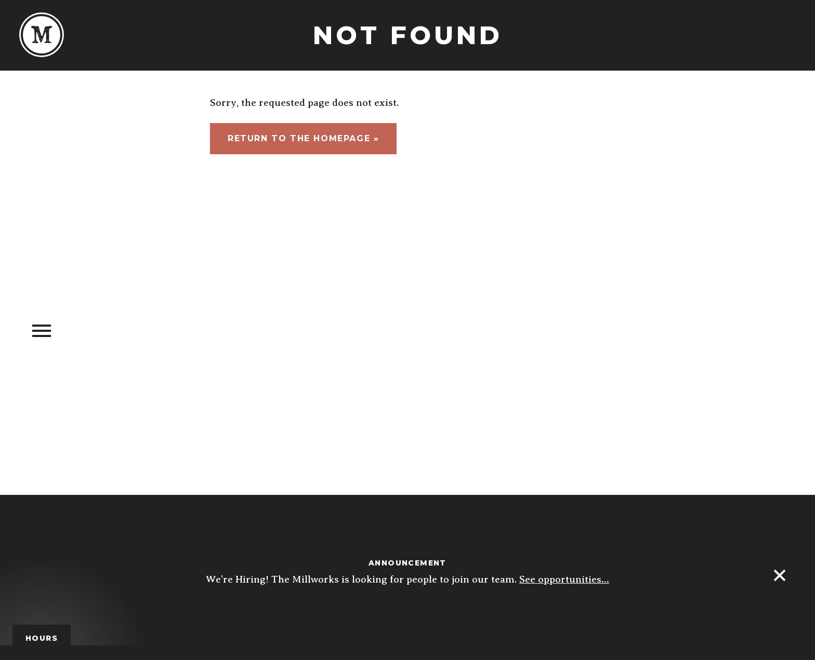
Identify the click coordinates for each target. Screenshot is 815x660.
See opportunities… (564, 579)
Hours (41, 638)
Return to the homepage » (303, 138)
